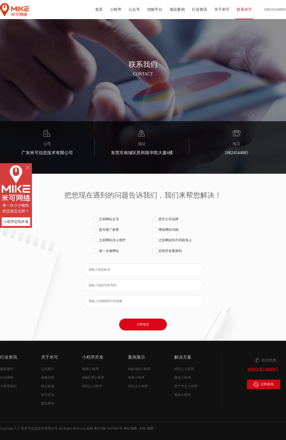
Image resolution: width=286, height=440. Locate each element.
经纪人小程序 (92, 386)
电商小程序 (90, 369)
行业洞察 (6, 377)
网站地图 (130, 428)
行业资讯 (8, 357)
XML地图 (146, 428)
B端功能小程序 (139, 369)
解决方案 (182, 357)
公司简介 (47, 369)
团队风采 (47, 403)
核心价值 (47, 386)
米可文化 (47, 395)
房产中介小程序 (186, 386)
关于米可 (49, 357)
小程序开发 (92, 357)
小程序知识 (8, 386)
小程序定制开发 (16, 222)
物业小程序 (182, 377)
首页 (99, 9)
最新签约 (6, 369)
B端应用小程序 (93, 377)
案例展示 (136, 357)
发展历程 (47, 377)
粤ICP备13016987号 (108, 428)
